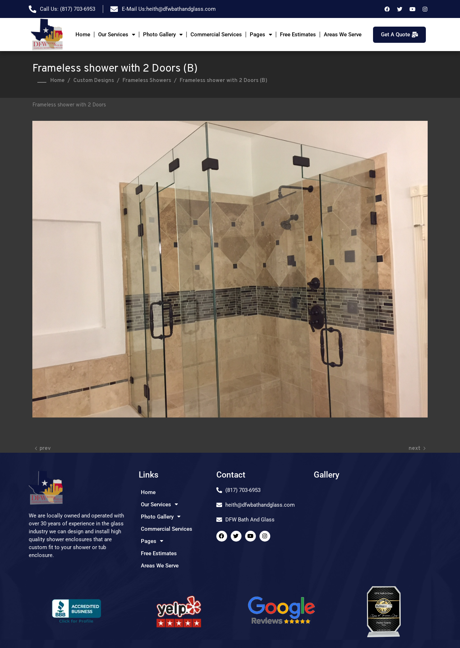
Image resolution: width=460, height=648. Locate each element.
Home (82, 34)
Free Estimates (298, 34)
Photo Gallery (163, 34)
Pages (261, 34)
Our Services (116, 34)
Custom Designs (93, 80)
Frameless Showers (147, 80)
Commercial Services (216, 34)
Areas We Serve (343, 34)
